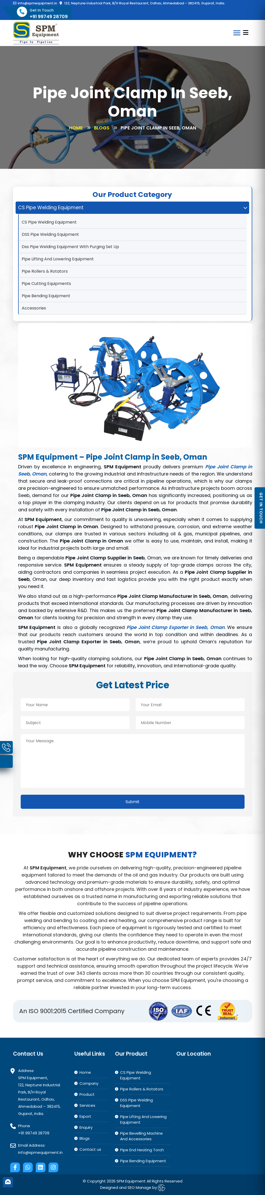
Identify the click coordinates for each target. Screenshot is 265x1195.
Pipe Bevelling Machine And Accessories (141, 1136)
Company (88, 1083)
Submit (132, 802)
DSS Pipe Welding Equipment (50, 234)
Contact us (90, 1149)
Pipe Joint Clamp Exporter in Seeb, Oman (175, 627)
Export (85, 1116)
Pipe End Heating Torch (142, 1150)
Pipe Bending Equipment (46, 296)
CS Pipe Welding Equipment (49, 222)
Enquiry (86, 1127)
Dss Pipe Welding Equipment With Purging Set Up (70, 247)
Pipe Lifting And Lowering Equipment (58, 259)
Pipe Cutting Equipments (46, 283)
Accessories (34, 308)
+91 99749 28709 (33, 1133)
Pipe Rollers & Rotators (45, 271)
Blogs (101, 128)
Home (76, 128)
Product (87, 1094)
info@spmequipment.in (35, 3)
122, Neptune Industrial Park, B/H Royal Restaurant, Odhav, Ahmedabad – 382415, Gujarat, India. (142, 3)
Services (87, 1105)
